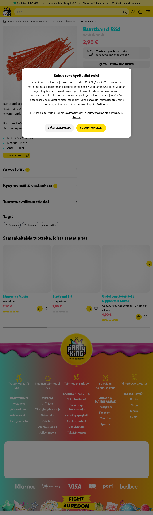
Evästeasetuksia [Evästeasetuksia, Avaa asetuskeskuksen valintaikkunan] (59, 128)
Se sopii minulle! (91, 128)
